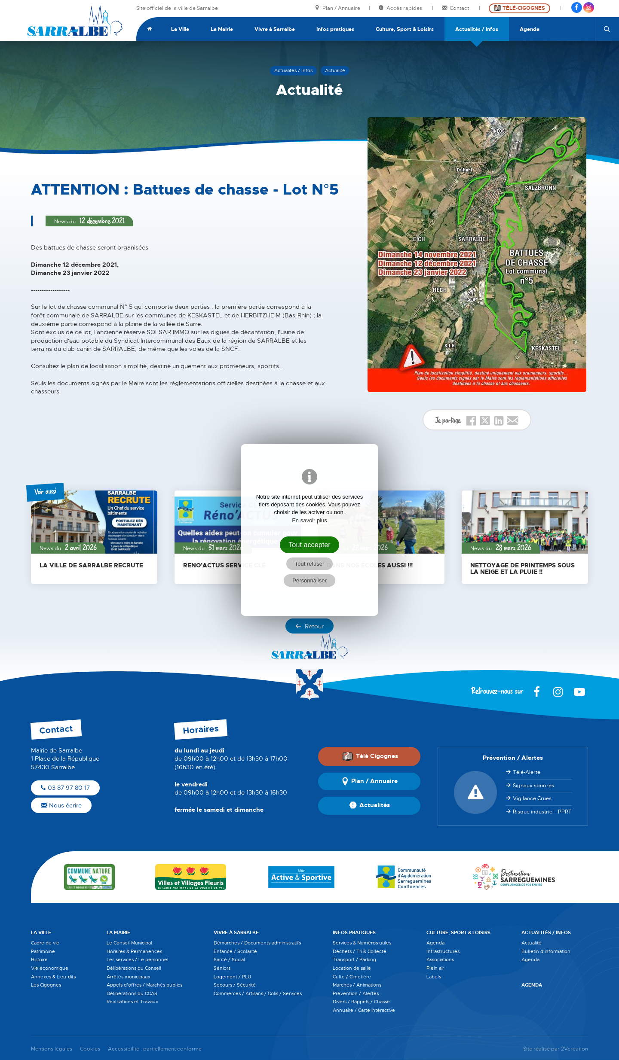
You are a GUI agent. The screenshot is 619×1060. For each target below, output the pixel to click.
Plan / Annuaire (337, 8)
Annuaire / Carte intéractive (364, 1010)
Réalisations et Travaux (132, 1002)
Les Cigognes (46, 985)
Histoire (39, 959)
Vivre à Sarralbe (274, 29)
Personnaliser (309, 580)
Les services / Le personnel (138, 959)
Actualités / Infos (476, 29)
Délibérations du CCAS (132, 993)
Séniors (222, 968)
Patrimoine (43, 951)
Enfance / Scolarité (235, 951)
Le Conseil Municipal (129, 943)
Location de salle (352, 968)
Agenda (529, 29)
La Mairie (222, 29)
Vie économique (49, 968)
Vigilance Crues (532, 798)
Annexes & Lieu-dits (53, 977)
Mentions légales (51, 1049)
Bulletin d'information (545, 951)
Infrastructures (443, 951)
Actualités (369, 805)
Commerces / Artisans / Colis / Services (258, 993)
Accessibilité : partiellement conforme (155, 1049)
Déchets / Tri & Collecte (359, 951)
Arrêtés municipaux (128, 977)
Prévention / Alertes (356, 993)
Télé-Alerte (526, 772)
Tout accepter (309, 544)
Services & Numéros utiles (362, 943)
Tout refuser (310, 563)
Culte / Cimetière (352, 977)
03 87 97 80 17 (65, 788)
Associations (440, 959)
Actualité (531, 943)
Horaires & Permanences (134, 951)
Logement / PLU (232, 977)
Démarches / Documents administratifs (257, 943)
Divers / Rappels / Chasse (361, 1002)
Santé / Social (229, 959)
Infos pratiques (335, 29)
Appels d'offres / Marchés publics (144, 985)
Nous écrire (61, 805)
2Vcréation (574, 1049)
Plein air (435, 968)
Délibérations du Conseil (134, 968)
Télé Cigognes (370, 756)
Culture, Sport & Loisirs (405, 29)
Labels (433, 977)
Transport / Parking (354, 959)
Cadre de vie (45, 943)
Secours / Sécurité (235, 985)
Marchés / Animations (357, 985)
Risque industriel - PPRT (542, 811)
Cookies (90, 1049)
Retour (309, 626)
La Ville (180, 29)
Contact (456, 8)
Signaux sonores (533, 785)
